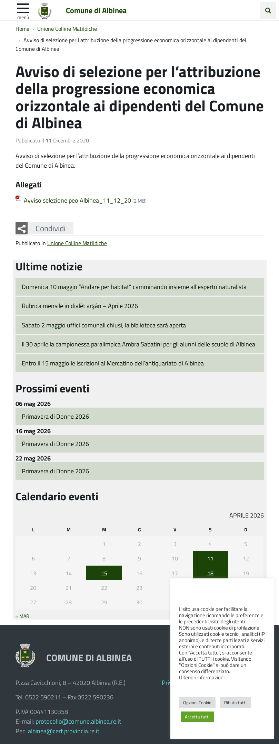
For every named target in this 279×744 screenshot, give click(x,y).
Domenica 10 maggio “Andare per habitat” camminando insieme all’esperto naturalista (134, 286)
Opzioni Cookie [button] (197, 702)
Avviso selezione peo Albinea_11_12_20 (77, 200)
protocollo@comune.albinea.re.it (78, 721)
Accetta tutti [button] (197, 717)
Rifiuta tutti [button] (235, 702)
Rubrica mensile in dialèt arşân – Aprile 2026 (80, 305)
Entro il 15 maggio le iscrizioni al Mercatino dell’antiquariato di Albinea (113, 363)
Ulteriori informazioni (202, 677)
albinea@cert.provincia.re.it (63, 731)
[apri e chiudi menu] (23, 8)
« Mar (22, 615)
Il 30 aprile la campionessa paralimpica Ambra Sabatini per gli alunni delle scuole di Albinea (138, 344)
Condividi (51, 228)
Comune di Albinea (96, 10)
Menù (23, 16)
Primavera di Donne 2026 (55, 416)
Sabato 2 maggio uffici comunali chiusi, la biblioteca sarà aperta (104, 325)
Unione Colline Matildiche (77, 243)
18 (210, 573)
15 (104, 573)
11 (210, 558)
